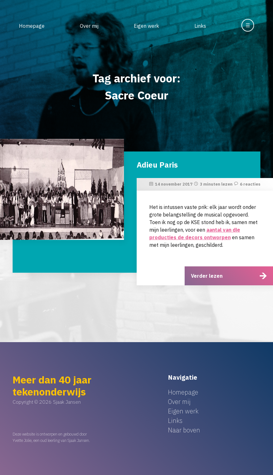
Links (200, 26)
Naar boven (184, 430)
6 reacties (250, 184)
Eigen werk (146, 26)
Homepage (32, 26)
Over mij (89, 26)
